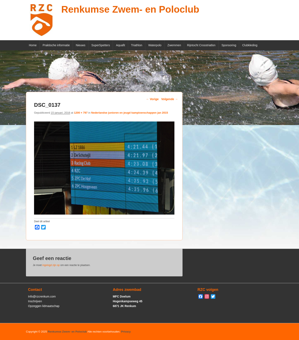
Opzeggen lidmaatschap (43, 306)
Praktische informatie (56, 45)
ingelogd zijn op (51, 265)
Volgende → (169, 99)
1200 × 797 (80, 112)
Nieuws (80, 45)
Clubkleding (249, 45)
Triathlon (136, 45)
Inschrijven (35, 301)
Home (33, 45)
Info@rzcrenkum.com (42, 296)
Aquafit (120, 45)
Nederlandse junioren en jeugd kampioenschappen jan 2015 (129, 112)
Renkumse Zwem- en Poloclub (130, 9)
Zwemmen (174, 45)
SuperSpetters (100, 45)
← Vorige (152, 99)
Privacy (126, 331)
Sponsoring (229, 45)
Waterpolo (154, 45)
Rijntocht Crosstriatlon (201, 45)
